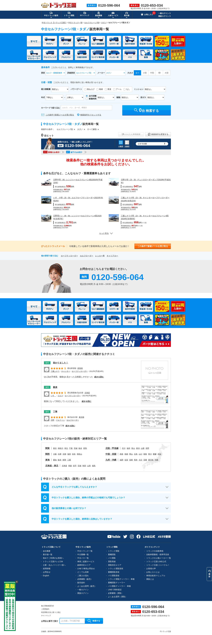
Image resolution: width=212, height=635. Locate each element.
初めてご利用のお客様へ (53, 558)
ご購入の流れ (83, 575)
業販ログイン (163, 16)
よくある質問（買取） (117, 597)
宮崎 (145, 460)
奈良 (74, 454)
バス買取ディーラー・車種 (119, 586)
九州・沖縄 (110, 460)
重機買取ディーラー (116, 583)
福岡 (121, 460)
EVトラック (84, 13)
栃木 (80, 448)
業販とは (150, 579)
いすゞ (53, 396)
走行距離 (92, 96)
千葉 (71, 448)
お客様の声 (151, 568)
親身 (55, 387)
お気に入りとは (153, 572)
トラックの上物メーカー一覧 (158, 558)
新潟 (138, 448)
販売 (47, 363)
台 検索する (146, 110)
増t (159, 73)
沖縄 (156, 460)
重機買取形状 (113, 572)
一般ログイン (163, 13)
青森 (70, 466)
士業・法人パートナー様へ (54, 565)
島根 (126, 454)
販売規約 (81, 583)
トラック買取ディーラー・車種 (121, 579)
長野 (147, 448)
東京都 (81, 417)
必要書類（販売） (84, 579)
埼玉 (66, 448)
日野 (52, 420)
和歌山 (79, 454)
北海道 (87, 393)
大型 (166, 73)
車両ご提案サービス (85, 561)
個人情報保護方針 (47, 606)
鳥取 (121, 454)
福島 (93, 466)
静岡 (64, 460)
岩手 (75, 466)
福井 (128, 448)
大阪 (55, 454)
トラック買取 (113, 551)
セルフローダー (86, 256)
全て (137, 73)
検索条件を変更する (158, 134)
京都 (64, 454)
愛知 (55, 460)
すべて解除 (92, 129)
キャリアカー (112, 256)
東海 (47, 460)
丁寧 (55, 412)
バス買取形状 (113, 575)
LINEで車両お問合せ (86, 568)
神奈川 (60, 448)
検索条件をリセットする (90, 115)
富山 (133, 448)
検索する (94, 621)
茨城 (75, 448)
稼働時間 (92, 99)
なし (128, 89)
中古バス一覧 (83, 558)
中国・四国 (110, 454)
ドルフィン (60, 420)
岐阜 (59, 460)
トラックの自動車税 (154, 551)
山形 (89, 466)
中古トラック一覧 (84, 551)
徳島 (145, 454)
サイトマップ (46, 615)
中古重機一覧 (83, 554)
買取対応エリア (114, 565)
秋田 (84, 466)
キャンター (65, 371)
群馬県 (80, 368)
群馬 (85, 448)
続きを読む (99, 377)
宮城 (79, 466)
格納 (101, 89)
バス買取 (112, 558)
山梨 (142, 448)
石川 (123, 448)
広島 (136, 454)
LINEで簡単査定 (115, 590)
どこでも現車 (83, 572)
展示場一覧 (47, 554)
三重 (69, 460)
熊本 (136, 460)
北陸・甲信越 (111, 448)
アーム (119, 89)
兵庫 (59, 454)
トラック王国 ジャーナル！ (158, 565)
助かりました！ (60, 363)
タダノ (80, 129)
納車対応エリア (84, 565)
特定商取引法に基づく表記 (51, 612)
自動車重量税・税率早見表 (157, 554)
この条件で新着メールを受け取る (60, 115)
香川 (150, 454)
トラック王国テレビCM (53, 561)
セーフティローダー (69, 256)
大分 (140, 460)
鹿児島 (150, 460)
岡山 (131, 454)
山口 (140, 454)
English (46, 575)
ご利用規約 (45, 609)
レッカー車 (100, 256)
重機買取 (112, 554)
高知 (159, 454)
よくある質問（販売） (86, 586)
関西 (47, 454)
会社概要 (46, 551)
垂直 (109, 89)
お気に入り (147, 15)
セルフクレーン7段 (65, 129)
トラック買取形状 (115, 568)
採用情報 (46, 568)
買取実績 (112, 561)
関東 (47, 448)
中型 (152, 73)
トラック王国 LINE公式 (156, 561)
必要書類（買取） (115, 593)
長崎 (131, 460)
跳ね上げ (91, 89)
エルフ (60, 396)
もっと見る (106, 233)
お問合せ (46, 572)
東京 (55, 448)
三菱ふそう (55, 371)
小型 (145, 73)
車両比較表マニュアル (155, 575)
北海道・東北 (51, 466)
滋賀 (69, 454)
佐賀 (126, 460)
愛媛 (154, 454)
